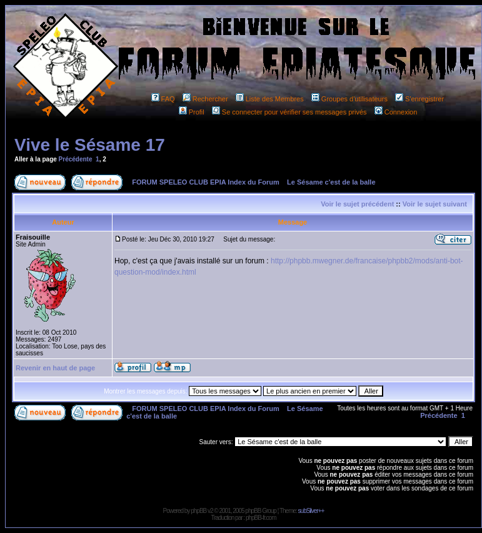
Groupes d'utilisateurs (349, 99)
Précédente (76, 159)
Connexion (396, 112)
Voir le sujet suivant (435, 204)
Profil (191, 112)
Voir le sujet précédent (357, 204)
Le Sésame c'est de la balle (331, 182)
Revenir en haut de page (55, 368)
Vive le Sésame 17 (89, 145)
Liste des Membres (270, 99)
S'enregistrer (419, 99)
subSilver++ (311, 510)
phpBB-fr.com (261, 517)
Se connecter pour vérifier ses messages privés (289, 112)
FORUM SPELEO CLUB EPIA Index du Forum (205, 182)
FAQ (163, 99)
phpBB (198, 510)
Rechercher (205, 99)
